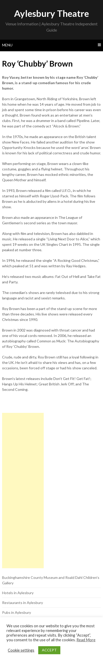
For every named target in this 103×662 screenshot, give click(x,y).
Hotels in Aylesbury (18, 593)
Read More (85, 640)
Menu (7, 45)
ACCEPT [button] (49, 650)
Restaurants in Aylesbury (22, 602)
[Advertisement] (23, 490)
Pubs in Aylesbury (16, 612)
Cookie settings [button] (21, 650)
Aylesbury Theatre (51, 13)
